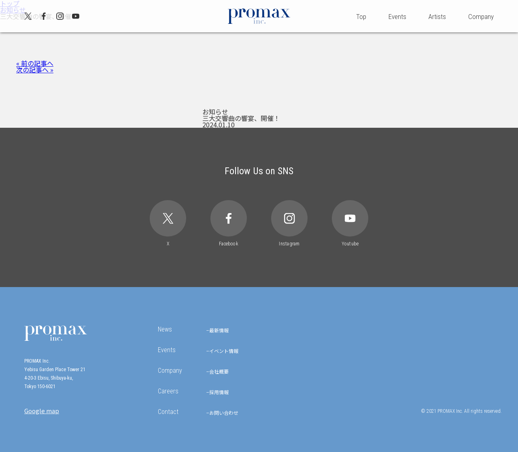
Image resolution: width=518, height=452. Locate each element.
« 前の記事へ (34, 63)
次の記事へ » (34, 69)
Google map (41, 410)
